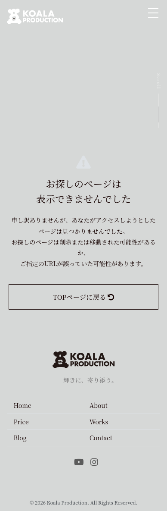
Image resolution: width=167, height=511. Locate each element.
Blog (19, 437)
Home (22, 405)
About (99, 405)
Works (99, 421)
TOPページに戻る (83, 296)
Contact (101, 437)
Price (20, 421)
